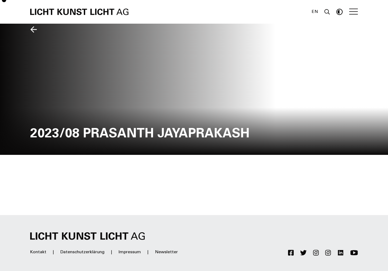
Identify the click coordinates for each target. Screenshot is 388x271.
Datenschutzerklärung (82, 252)
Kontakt (38, 252)
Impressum (130, 252)
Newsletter (166, 252)
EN (315, 12)
